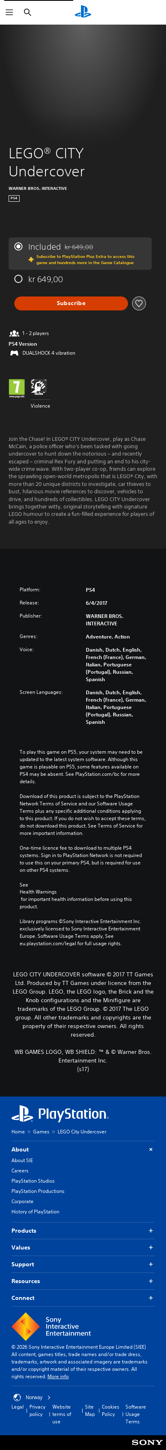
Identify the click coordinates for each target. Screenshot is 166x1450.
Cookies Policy (110, 1410)
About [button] (83, 1149)
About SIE (22, 1160)
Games (41, 1131)
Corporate (22, 1201)
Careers (20, 1170)
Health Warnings (38, 892)
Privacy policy (37, 1410)
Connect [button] (83, 1298)
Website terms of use (61, 1414)
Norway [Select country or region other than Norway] (32, 1397)
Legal (17, 1406)
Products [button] (83, 1231)
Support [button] (83, 1264)
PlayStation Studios (33, 1180)
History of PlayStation (35, 1211)
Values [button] (83, 1248)
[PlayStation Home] (83, 12)
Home (18, 1131)
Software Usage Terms (136, 1414)
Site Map (90, 1410)
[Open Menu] (9, 12)
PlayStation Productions (38, 1191)
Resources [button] (83, 1281)
